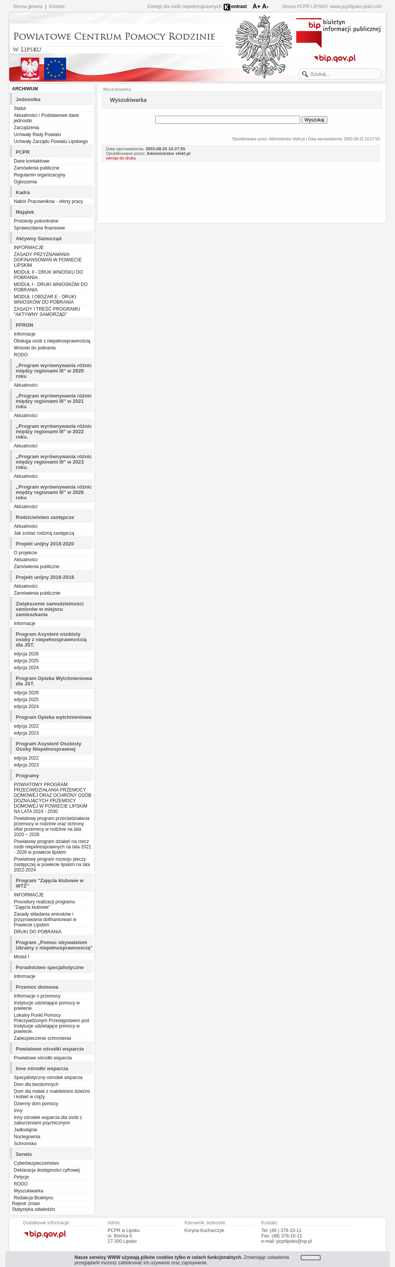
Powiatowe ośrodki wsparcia (43, 1058)
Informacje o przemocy (37, 996)
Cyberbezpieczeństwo (36, 1163)
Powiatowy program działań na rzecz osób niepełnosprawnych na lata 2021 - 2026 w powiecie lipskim (52, 847)
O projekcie (25, 552)
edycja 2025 (26, 660)
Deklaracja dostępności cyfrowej (47, 1170)
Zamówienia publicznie (37, 593)
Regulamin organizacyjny (39, 175)
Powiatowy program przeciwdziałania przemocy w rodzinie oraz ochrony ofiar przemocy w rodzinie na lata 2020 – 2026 (52, 826)
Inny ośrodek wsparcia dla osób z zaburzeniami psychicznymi (48, 1120)
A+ (256, 6)
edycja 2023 (26, 733)
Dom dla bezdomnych (36, 1084)
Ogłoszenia (25, 182)
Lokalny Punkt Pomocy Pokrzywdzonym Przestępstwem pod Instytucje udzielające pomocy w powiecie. (51, 1023)
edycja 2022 (26, 726)
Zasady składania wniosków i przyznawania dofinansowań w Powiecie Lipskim (45, 919)
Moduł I (21, 956)
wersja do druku (121, 158)
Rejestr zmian (26, 1203)
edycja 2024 (26, 667)
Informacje (24, 334)
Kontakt (57, 6)
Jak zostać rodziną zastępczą (44, 533)
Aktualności (25, 385)
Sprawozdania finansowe (39, 228)
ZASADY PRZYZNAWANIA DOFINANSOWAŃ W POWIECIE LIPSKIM (48, 260)
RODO (21, 354)
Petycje (21, 1177)
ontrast (239, 6)
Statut (20, 108)
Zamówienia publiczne (37, 168)
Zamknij (310, 1257)
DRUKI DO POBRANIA (37, 931)
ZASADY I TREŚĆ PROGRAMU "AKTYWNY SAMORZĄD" (47, 311)
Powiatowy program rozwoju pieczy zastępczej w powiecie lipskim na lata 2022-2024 (52, 864)
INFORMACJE (29, 247)
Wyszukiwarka (28, 1191)
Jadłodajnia (25, 1129)
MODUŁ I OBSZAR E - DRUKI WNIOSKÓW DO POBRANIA (45, 299)
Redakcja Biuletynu (33, 1197)
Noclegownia (27, 1136)
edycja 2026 (26, 654)
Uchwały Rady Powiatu (37, 134)
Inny (18, 1110)
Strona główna (28, 6)
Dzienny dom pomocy (36, 1103)
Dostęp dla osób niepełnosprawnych (185, 6)
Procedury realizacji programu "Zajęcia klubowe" (44, 904)
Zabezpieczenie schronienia (42, 1038)
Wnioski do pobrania (35, 348)
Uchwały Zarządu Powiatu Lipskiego (51, 141)
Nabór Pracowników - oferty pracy (48, 201)
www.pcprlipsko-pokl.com (356, 6)
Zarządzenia (26, 127)
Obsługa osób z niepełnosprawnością (52, 341)
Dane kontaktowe (32, 161)
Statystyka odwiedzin (33, 1209)
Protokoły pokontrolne (36, 221)
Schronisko (25, 1143)
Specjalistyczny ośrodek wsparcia (48, 1077)
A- (265, 6)
